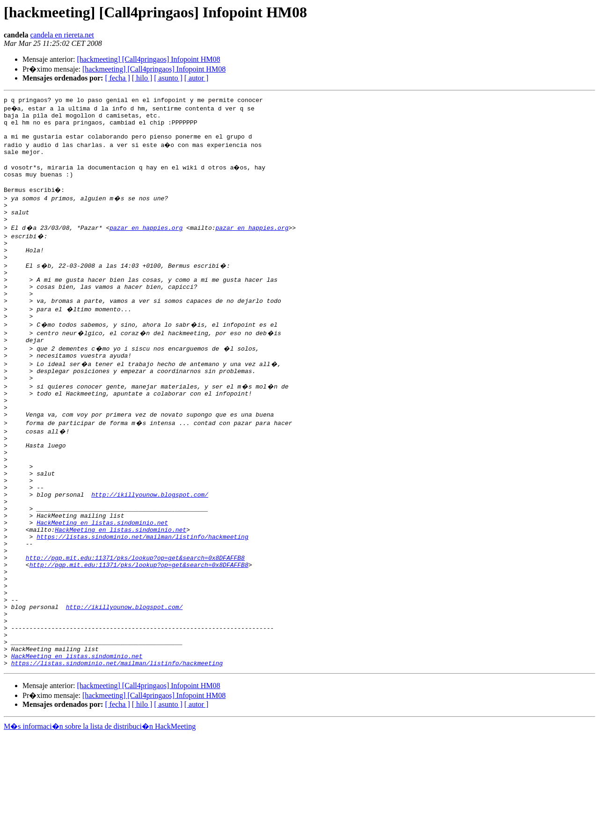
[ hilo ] (142, 78)
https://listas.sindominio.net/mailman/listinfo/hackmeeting (142, 598)
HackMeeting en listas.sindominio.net (102, 581)
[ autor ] (196, 78)
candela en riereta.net (62, 35)
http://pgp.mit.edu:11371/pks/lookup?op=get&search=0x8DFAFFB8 (135, 623)
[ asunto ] (168, 78)
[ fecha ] (117, 78)
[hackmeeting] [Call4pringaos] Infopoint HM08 (148, 59)
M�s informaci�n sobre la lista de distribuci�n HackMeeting (100, 813)
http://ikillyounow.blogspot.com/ (149, 547)
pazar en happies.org (146, 244)
